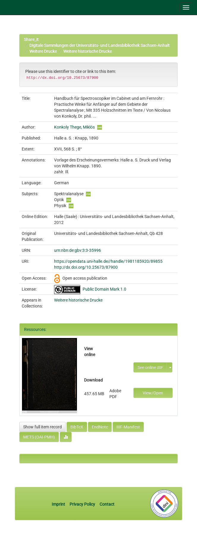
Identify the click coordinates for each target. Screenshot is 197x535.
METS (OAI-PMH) (39, 437)
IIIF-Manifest (128, 427)
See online (150, 367)
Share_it (31, 39)
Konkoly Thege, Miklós (74, 127)
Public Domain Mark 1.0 (104, 289)
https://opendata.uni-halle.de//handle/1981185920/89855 (108, 261)
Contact (107, 504)
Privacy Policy (82, 504)
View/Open (153, 392)
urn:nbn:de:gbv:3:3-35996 (77, 250)
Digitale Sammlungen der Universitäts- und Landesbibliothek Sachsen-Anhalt (99, 45)
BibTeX (76, 427)
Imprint (59, 504)
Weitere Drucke (43, 51)
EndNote (100, 427)
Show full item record (42, 427)
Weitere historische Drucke (87, 51)
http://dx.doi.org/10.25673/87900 (86, 267)
